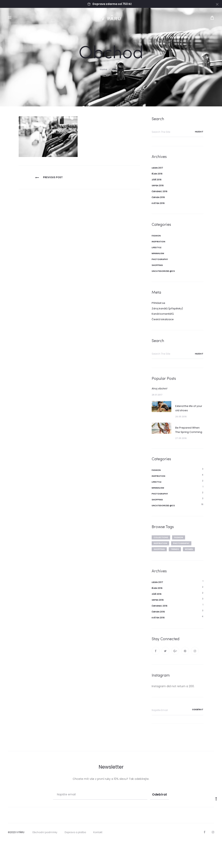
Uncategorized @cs (163, 271)
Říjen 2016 (157, 173)
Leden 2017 (157, 167)
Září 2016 (156, 179)
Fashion (156, 235)
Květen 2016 (158, 203)
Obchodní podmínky (44, 832)
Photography (160, 259)
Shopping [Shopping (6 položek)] (159, 549)
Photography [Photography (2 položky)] (181, 543)
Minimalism (158, 253)
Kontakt (97, 832)
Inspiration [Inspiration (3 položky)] (160, 543)
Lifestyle (156, 247)
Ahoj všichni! (159, 388)
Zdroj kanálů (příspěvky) (167, 308)
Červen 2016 (158, 197)
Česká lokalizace (163, 319)
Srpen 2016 (158, 185)
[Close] (217, 4)
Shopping (157, 265)
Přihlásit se (158, 303)
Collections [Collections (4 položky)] (161, 537)
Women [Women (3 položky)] (189, 549)
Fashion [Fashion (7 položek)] (178, 537)
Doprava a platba (75, 832)
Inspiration (158, 241)
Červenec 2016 (159, 191)
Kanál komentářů (163, 314)
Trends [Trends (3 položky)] (175, 549)
